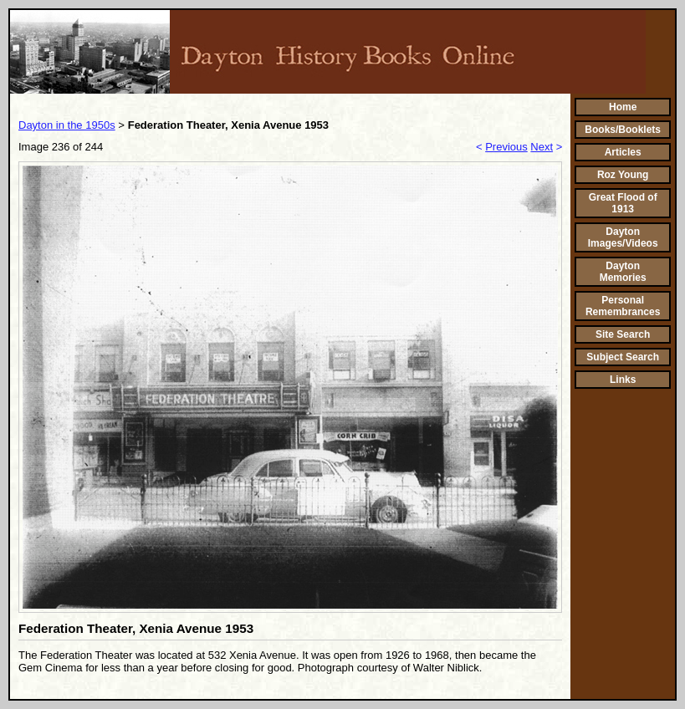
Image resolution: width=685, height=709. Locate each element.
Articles (623, 152)
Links (623, 379)
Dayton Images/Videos (623, 237)
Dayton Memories (623, 271)
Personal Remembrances (622, 306)
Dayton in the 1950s (66, 125)
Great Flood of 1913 (623, 203)
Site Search (623, 334)
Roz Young (623, 175)
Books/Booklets (623, 129)
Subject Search (622, 357)
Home (622, 107)
